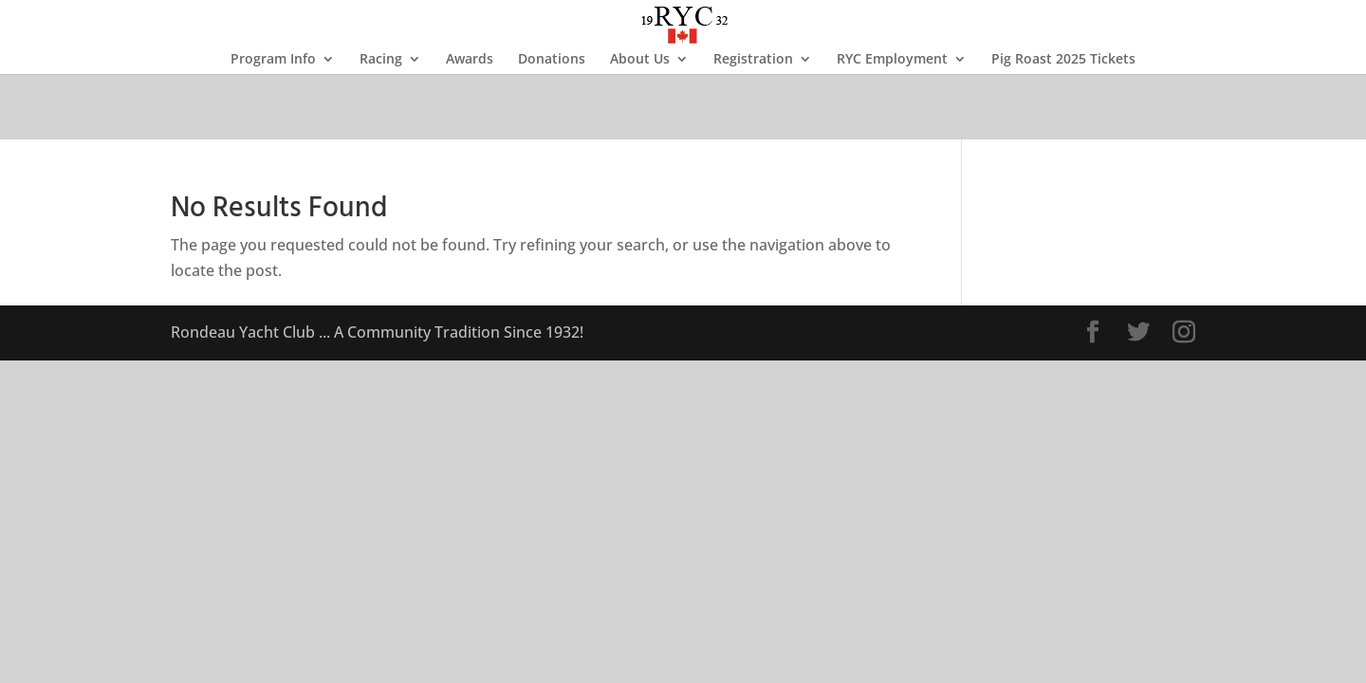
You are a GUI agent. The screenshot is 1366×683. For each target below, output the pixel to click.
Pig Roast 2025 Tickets (1063, 59)
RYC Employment (892, 59)
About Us (640, 59)
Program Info (273, 59)
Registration (753, 59)
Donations (551, 59)
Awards (469, 59)
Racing (381, 59)
